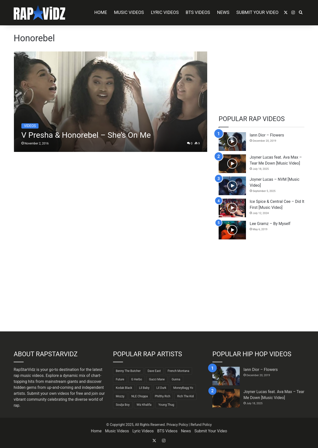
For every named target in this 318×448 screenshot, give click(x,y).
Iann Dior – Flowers (267, 135)
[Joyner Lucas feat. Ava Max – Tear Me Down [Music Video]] (232, 163)
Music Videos (129, 12)
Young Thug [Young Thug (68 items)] (166, 404)
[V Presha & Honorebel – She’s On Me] (110, 101)
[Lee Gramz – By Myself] (232, 230)
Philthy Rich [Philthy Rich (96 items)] (162, 396)
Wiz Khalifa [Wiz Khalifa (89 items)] (144, 404)
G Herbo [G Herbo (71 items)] (136, 379)
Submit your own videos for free (55, 393)
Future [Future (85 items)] (120, 379)
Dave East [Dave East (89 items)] (154, 371)
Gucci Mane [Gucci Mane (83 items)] (157, 379)
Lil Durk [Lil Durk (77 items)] (161, 388)
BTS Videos (198, 12)
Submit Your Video (257, 12)
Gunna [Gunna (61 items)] (176, 379)
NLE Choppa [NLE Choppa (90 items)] (139, 396)
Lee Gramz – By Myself (270, 223)
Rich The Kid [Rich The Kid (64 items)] (185, 396)
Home (100, 12)
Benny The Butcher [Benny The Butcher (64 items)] (128, 371)
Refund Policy (201, 425)
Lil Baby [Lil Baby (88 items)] (144, 388)
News (223, 12)
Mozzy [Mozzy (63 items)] (120, 396)
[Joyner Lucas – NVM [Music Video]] (232, 186)
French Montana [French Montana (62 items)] (178, 371)
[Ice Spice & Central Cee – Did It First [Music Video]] (232, 208)
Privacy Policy (177, 425)
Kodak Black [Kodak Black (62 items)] (124, 388)
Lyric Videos (165, 12)
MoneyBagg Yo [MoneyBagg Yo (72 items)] (183, 388)
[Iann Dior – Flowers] (232, 141)
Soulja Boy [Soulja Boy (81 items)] (123, 404)
